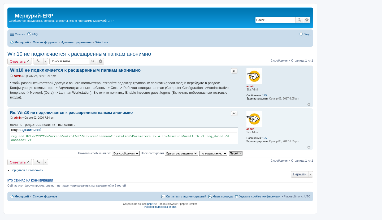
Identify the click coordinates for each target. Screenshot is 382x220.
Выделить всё (30, 130)
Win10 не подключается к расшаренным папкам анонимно (79, 54)
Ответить (18, 61)
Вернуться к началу (308, 104)
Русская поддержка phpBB (160, 206)
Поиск (299, 20)
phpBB (151, 203)
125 (264, 95)
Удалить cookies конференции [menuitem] (259, 196)
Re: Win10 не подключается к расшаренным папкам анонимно (71, 112)
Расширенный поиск (306, 20)
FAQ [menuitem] (35, 34)
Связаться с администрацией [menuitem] (186, 196)
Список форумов (45, 196)
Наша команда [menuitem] (223, 196)
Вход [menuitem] (307, 34)
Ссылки (20, 34)
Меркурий (22, 196)
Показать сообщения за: (109, 153)
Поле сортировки (169, 153)
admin (250, 86)
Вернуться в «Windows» (27, 170)
